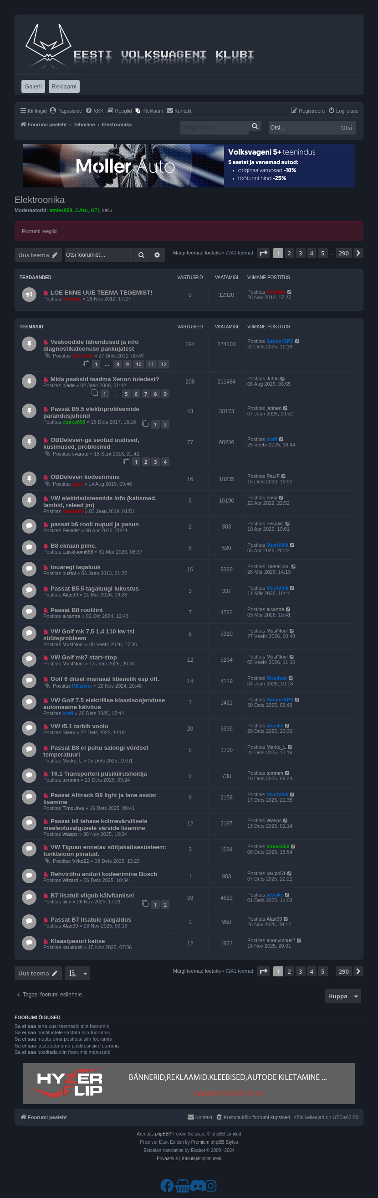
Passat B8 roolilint (77, 610)
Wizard (70, 880)
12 (164, 364)
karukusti (72, 947)
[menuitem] (65, 110)
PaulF (273, 476)
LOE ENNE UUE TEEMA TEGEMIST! (102, 292)
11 (151, 364)
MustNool (72, 644)
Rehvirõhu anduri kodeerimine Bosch (104, 874)
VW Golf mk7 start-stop (84, 657)
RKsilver (82, 686)
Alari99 (70, 594)
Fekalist (71, 530)
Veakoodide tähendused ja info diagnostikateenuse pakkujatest (90, 345)
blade (68, 385)
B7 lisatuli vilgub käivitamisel (92, 895)
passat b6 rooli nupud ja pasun (95, 524)
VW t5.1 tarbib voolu (79, 726)
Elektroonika (40, 200)
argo (77, 484)
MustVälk (277, 545)
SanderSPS (279, 341)
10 (139, 364)
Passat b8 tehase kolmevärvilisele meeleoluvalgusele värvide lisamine (95, 824)
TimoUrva (73, 808)
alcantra (71, 616)
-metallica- (278, 566)
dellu (107, 210)
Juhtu (272, 378)
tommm (70, 780)
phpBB (162, 1133)
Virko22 (80, 861)
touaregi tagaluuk (76, 567)
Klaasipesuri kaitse (78, 941)
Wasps (69, 834)
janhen (273, 408)
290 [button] (344, 253)
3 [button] (300, 253)
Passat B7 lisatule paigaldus (91, 919)
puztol (69, 573)
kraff (271, 439)
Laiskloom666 (77, 552)
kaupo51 (276, 873)
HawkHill (82, 355)
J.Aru (81, 210)
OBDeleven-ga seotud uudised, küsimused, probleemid (91, 443)
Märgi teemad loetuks (197, 252)
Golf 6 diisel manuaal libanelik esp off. (105, 678)
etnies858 (60, 210)
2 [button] (289, 253)
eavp (271, 497)
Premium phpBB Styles (214, 1142)
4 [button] (311, 253)
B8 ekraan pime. (74, 545)
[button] (263, 253)
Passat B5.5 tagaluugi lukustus (95, 588)
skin (67, 901)
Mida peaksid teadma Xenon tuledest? (105, 379)
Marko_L (72, 760)
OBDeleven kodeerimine (85, 476)
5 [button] (322, 253)
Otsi (346, 128)
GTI (95, 210)
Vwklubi (72, 298)
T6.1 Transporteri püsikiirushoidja (99, 773)
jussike (274, 725)
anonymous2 (280, 940)
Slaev (68, 732)
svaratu (80, 453)
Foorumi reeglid (39, 231)
